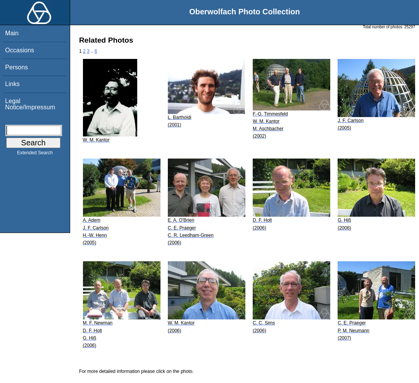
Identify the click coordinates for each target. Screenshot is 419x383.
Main (12, 33)
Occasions (19, 50)
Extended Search (35, 154)
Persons (16, 67)
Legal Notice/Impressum (30, 104)
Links (12, 84)
